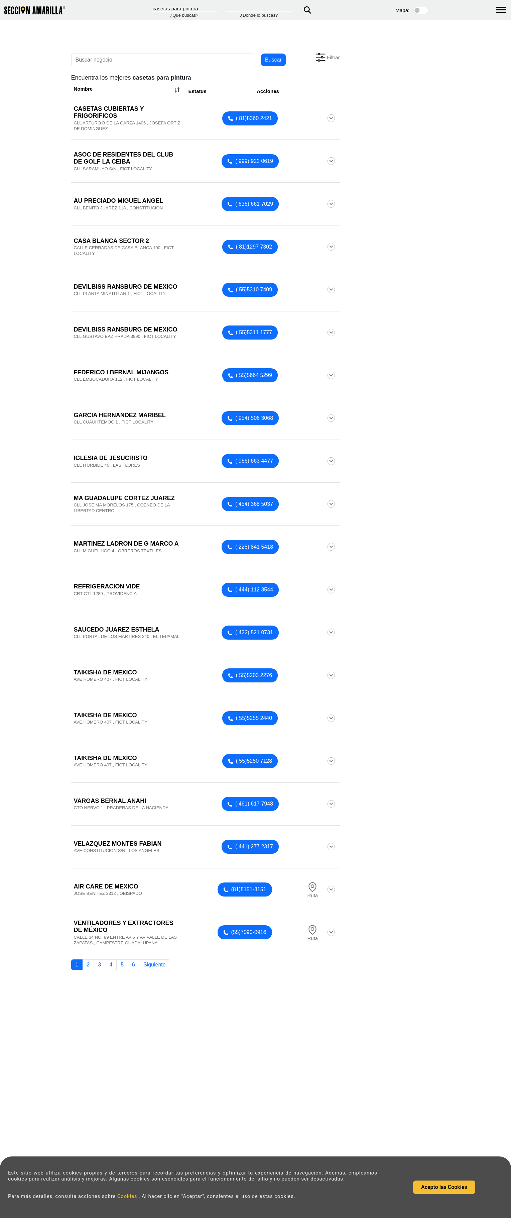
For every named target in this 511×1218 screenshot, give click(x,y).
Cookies (128, 1196)
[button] (327, 57)
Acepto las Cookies (444, 1187)
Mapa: (403, 10)
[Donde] (259, 8)
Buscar (273, 60)
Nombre (127, 90)
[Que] (184, 8)
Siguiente (154, 964)
